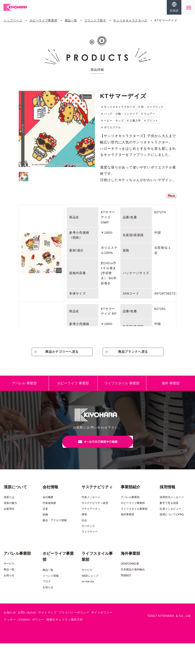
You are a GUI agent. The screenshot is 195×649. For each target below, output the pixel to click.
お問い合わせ (27, 618)
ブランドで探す (95, 20)
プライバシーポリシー (74, 618)
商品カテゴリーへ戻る (62, 354)
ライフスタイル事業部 (134, 514)
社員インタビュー (170, 514)
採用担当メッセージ (172, 502)
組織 (45, 520)
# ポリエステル (111, 127)
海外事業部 (127, 520)
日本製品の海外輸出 (133, 575)
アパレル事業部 (130, 502)
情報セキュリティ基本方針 (64, 625)
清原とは (9, 502)
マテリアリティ (91, 514)
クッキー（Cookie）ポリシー (24, 625)
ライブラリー (90, 537)
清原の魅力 (10, 508)
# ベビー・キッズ (112, 120)
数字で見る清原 (169, 508)
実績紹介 (126, 580)
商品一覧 (71, 20)
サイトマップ (47, 618)
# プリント (151, 120)
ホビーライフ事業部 (43, 20)
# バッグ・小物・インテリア (119, 113)
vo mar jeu (88, 587)
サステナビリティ (97, 493)
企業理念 (9, 514)
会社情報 (50, 493)
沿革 (45, 514)
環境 (84, 520)
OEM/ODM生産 (130, 569)
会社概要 (48, 502)
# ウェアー (148, 113)
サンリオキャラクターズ (130, 20)
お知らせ (9, 580)
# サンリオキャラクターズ (118, 106)
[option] (57, 129)
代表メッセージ (91, 502)
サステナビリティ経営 (95, 508)
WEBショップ (90, 581)
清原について (15, 493)
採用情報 (167, 493)
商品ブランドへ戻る (133, 354)
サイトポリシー (102, 618)
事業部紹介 (130, 493)
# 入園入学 (134, 120)
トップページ (13, 20)
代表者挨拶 (49, 508)
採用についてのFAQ (172, 520)
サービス (9, 569)
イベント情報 (51, 581)
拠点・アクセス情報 (55, 526)
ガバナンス (88, 531)
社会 (84, 526)
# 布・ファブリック (151, 106)
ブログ (47, 587)
